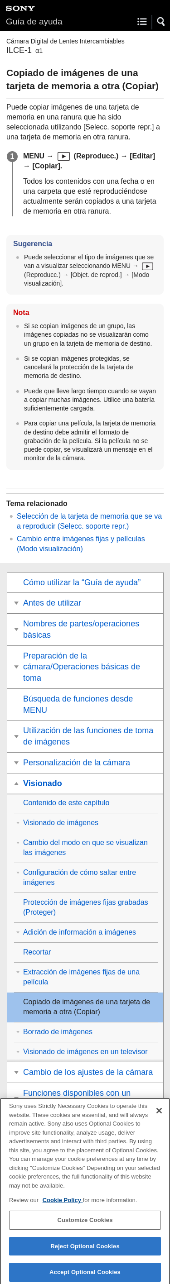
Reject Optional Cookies (85, 1250)
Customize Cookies (84, 1224)
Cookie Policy (63, 1204)
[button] (161, 21)
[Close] (159, 1115)
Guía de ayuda (34, 21)
